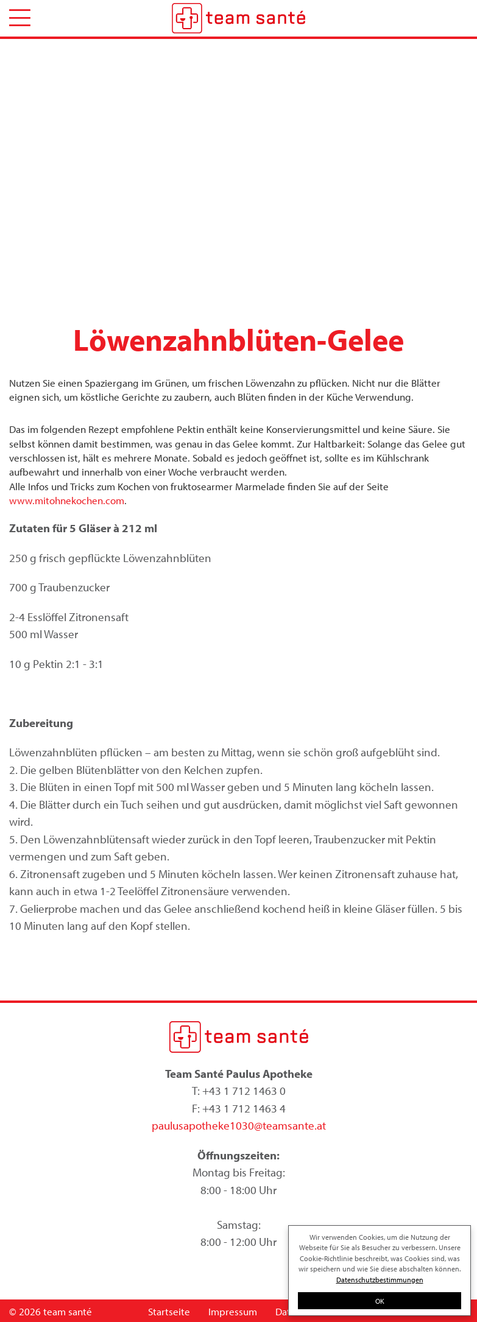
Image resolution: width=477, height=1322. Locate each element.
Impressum (232, 1311)
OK (379, 1301)
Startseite (169, 1311)
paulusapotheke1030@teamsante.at (239, 1125)
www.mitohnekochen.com (66, 500)
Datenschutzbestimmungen (379, 1279)
